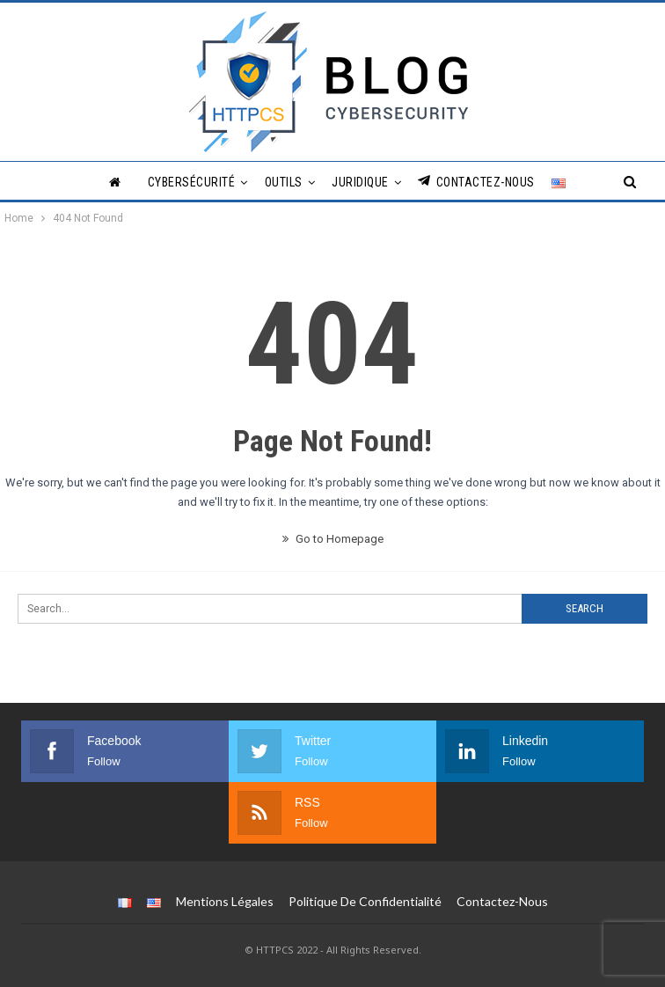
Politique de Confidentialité (365, 901)
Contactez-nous (476, 181)
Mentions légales (225, 901)
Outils (284, 182)
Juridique (360, 182)
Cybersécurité (192, 182)
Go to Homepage (333, 538)
